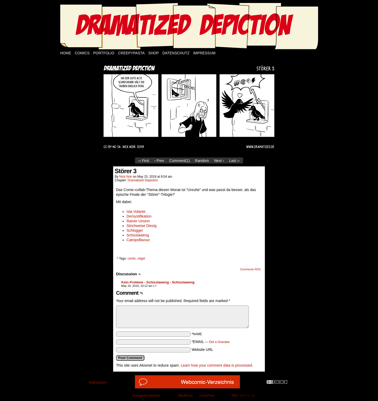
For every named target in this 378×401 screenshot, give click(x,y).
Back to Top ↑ (248, 395)
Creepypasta (131, 53)
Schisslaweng (138, 235)
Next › (219, 161)
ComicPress (207, 395)
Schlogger (135, 230)
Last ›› (234, 161)
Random (202, 161)
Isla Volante (136, 211)
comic (132, 258)
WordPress (185, 395)
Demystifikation (139, 216)
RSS (235, 395)
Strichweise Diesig (141, 226)
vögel (141, 258)
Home (65, 53)
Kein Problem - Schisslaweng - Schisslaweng (158, 282)
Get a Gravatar (219, 342)
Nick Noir (125, 176)
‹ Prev (159, 161)
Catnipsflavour (138, 240)
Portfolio (103, 53)
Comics (82, 53)
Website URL (202, 349)
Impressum (204, 53)
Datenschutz (176, 53)
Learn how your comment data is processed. (217, 365)
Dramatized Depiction (143, 180)
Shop (153, 53)
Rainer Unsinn (138, 221)
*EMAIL (211, 342)
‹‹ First (143, 161)
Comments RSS (250, 269)
